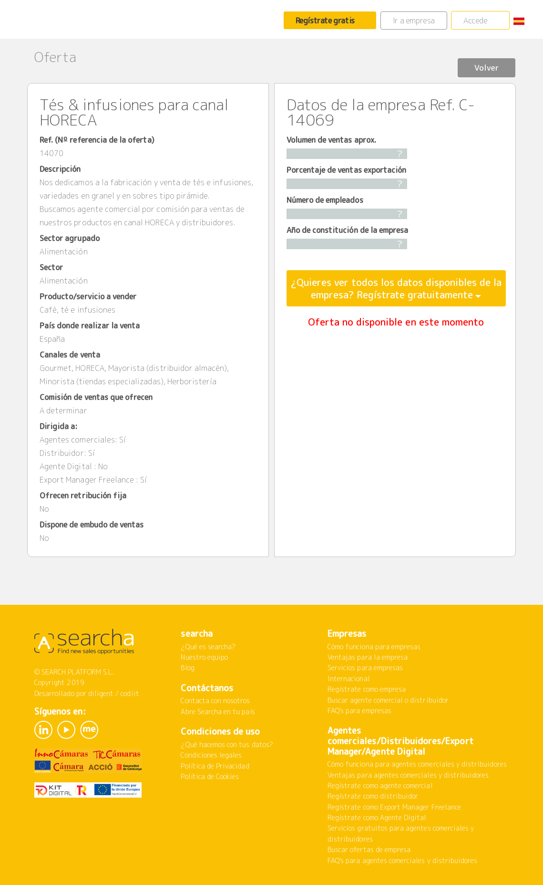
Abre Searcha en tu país (218, 711)
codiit (130, 693)
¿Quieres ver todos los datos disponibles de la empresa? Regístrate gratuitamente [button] (396, 288)
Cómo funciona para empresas (374, 646)
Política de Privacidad (215, 765)
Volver (480, 58)
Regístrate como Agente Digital (377, 817)
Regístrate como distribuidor (373, 796)
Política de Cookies (210, 776)
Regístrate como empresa (367, 689)
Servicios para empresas (365, 667)
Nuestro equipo (204, 657)
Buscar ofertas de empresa (369, 849)
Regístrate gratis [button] (325, 20)
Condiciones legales (211, 754)
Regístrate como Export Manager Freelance (394, 806)
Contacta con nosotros (215, 700)
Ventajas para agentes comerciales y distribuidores (408, 775)
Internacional (349, 678)
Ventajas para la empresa (368, 657)
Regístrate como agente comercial (380, 785)
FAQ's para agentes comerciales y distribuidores (402, 860)
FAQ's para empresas (359, 710)
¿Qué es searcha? (208, 646)
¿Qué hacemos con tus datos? (227, 744)
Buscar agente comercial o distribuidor (388, 700)
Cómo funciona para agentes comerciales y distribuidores (417, 764)
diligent (100, 693)
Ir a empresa (414, 20)
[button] (522, 20)
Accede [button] (475, 20)
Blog (187, 667)
